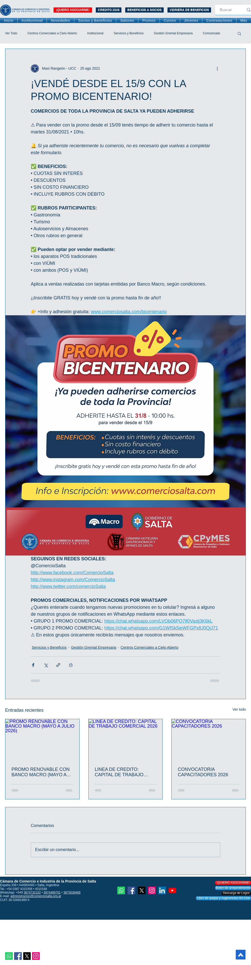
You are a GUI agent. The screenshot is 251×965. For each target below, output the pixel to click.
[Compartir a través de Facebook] (33, 665)
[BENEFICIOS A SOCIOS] (144, 10)
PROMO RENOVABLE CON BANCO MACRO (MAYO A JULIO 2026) (41, 772)
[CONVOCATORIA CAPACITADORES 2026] (209, 740)
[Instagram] (36, 956)
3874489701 (52, 892)
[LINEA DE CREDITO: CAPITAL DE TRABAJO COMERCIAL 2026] (126, 740)
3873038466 (72, 892)
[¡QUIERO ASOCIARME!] (73, 10)
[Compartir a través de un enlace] (58, 665)
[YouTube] (172, 890)
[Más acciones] (217, 68)
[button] (239, 33)
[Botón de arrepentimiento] (233, 888)
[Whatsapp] (9, 956)
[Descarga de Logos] (236, 893)
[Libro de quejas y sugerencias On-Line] (223, 898)
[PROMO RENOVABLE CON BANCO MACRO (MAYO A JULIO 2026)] (42, 740)
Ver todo (239, 709)
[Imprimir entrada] (70, 665)
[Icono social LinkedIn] (162, 890)
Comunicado (211, 33)
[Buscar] (226, 10)
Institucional (95, 33)
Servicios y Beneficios (129, 33)
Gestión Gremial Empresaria (173, 33)
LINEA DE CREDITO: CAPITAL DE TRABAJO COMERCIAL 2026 (119, 772)
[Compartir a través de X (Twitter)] (45, 665)
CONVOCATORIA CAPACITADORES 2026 (203, 772)
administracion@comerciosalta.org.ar (36, 896)
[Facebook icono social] (18, 956)
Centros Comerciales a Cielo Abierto (52, 33)
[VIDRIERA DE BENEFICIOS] (189, 10)
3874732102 (32, 892)
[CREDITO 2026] (108, 10)
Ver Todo (11, 33)
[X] (27, 956)
